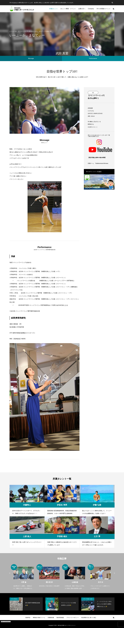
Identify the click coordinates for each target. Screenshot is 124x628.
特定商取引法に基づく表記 (88, 617)
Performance (93, 58)
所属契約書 (51, 617)
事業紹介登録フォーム (39, 617)
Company (91, 8)
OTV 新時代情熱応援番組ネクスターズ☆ (22, 333)
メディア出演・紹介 (87, 599)
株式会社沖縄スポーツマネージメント (67, 625)
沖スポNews (14, 599)
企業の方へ (81, 8)
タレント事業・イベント (68, 8)
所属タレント (53, 8)
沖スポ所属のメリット (104, 8)
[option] (23, 577)
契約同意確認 (60, 617)
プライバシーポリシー (72, 617)
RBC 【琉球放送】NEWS (17, 338)
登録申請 (27, 617)
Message (31, 58)
